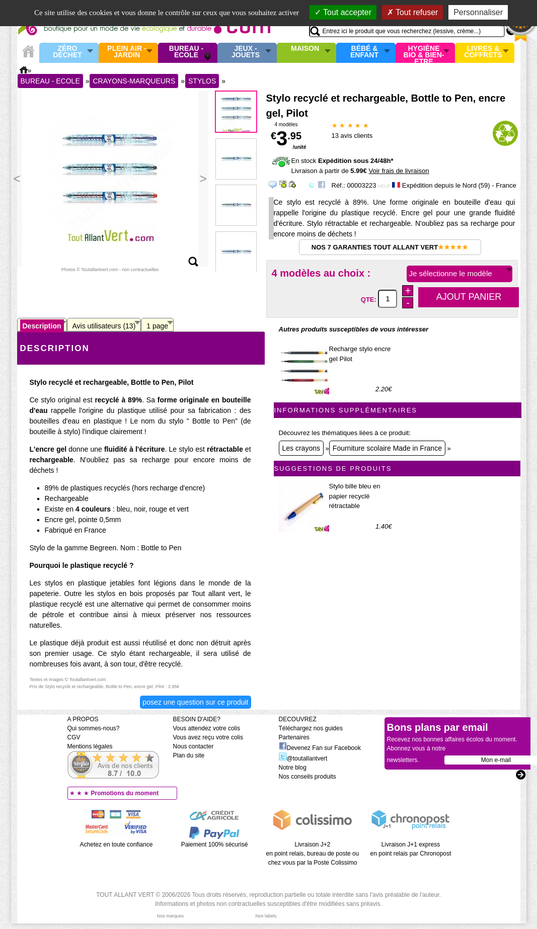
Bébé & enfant (364, 52)
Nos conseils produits (307, 776)
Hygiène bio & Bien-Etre (424, 52)
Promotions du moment (125, 793)
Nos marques (170, 915)
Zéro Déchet (67, 52)
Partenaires (294, 737)
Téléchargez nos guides (311, 728)
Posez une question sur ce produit (195, 702)
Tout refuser (412, 12)
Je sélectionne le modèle (450, 273)
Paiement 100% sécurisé (214, 844)
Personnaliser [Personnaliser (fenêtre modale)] (478, 12)
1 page (157, 326)
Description (42, 326)
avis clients (352, 135)
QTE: (369, 299)
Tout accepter (343, 12)
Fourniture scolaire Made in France (387, 448)
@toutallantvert (303, 758)
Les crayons (301, 448)
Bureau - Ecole (186, 52)
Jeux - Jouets (246, 52)
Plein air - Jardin (126, 52)
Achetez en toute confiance (116, 844)
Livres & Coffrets (483, 52)
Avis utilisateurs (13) (104, 326)
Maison (305, 48)
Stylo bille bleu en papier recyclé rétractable (354, 496)
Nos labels (265, 915)
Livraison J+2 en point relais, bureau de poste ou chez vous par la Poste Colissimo (312, 853)
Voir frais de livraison (398, 171)
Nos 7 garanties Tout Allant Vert (390, 247)
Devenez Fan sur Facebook (320, 747)
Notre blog (292, 767)
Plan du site (189, 755)
